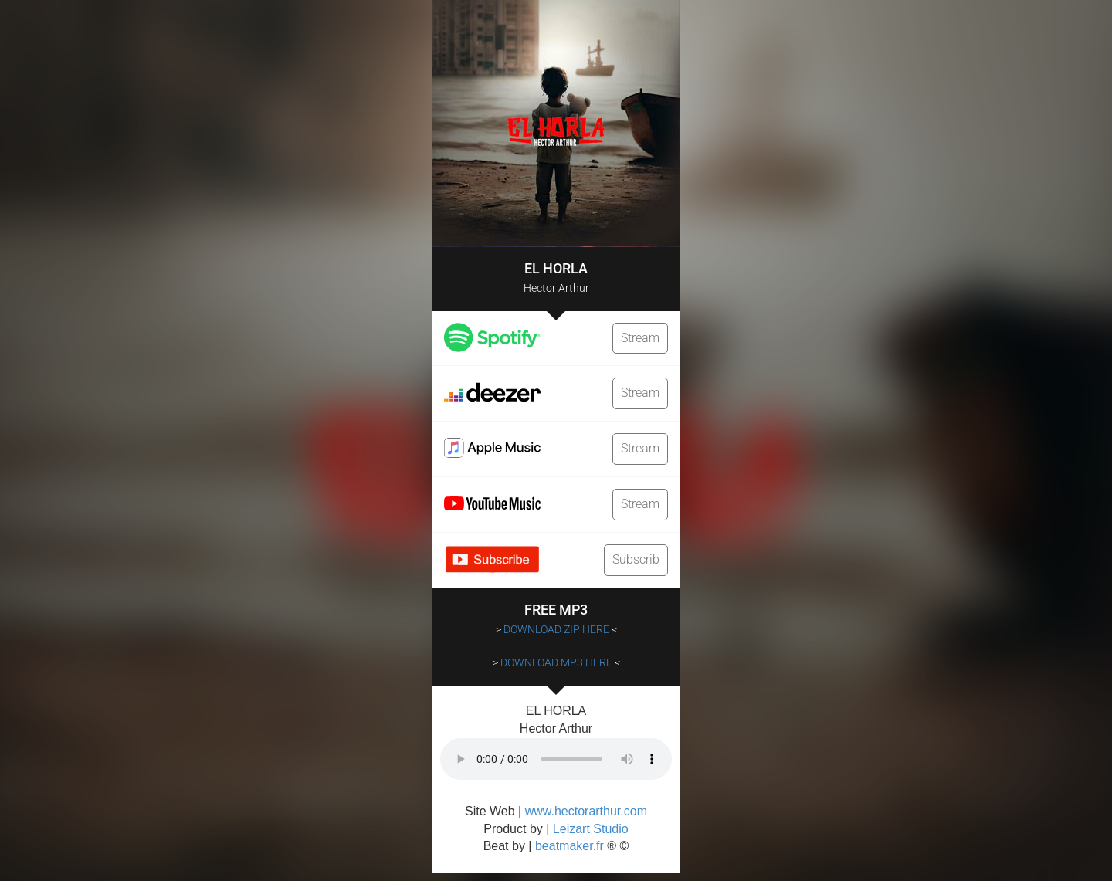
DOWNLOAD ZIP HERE (556, 629)
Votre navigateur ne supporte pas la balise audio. (556, 759)
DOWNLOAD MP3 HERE (556, 662)
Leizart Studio (591, 828)
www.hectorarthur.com (586, 811)
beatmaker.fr (569, 845)
